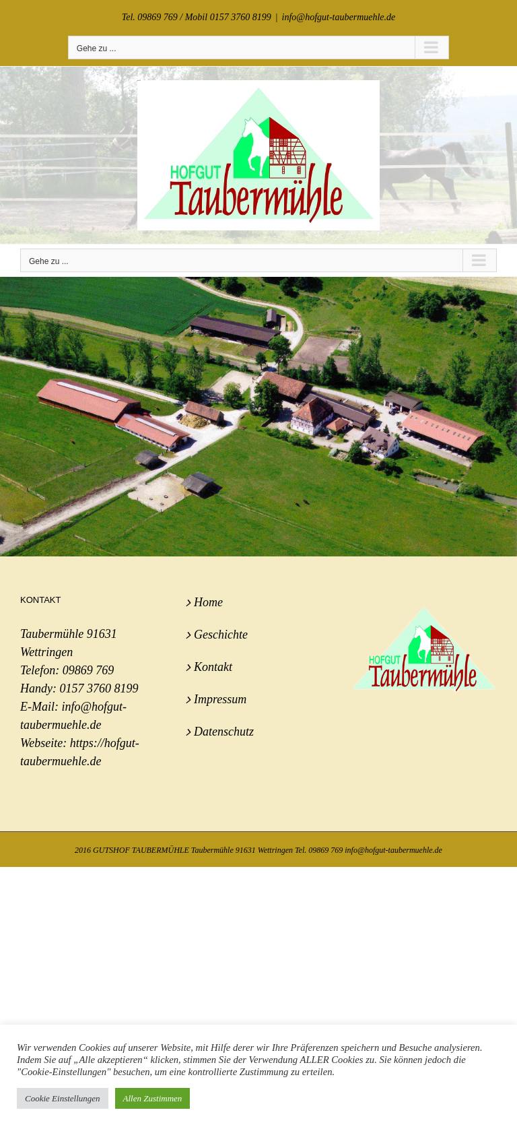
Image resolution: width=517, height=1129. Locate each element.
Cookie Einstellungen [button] (62, 1098)
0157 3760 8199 (98, 688)
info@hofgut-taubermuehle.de (339, 17)
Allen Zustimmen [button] (152, 1098)
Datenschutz (224, 731)
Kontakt (213, 667)
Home (208, 602)
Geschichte (221, 634)
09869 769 (88, 670)
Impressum (220, 699)
